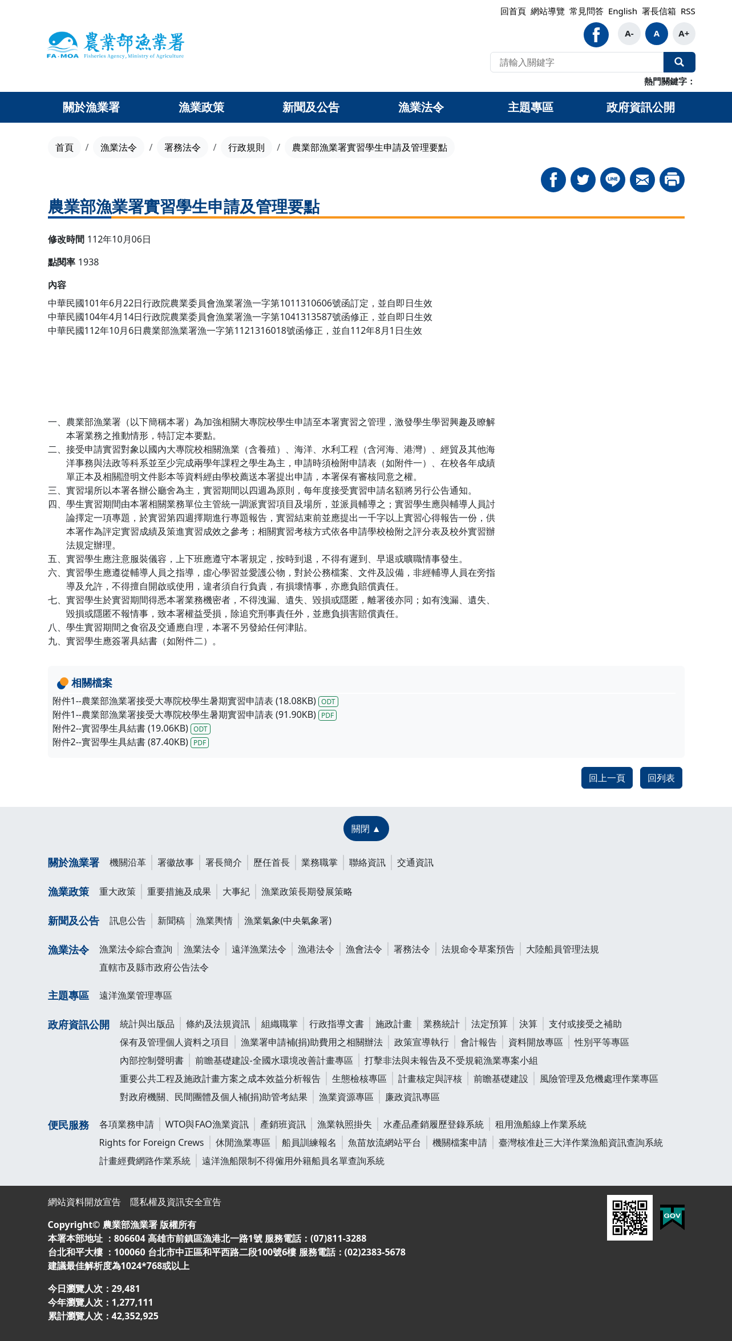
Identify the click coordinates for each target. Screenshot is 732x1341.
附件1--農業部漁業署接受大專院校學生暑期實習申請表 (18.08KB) (195, 700)
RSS (688, 11)
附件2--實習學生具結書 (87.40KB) (130, 742)
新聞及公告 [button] (310, 107)
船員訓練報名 (309, 1142)
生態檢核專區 (359, 1078)
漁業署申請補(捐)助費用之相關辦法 (312, 1042)
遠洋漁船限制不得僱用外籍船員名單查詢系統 (293, 1160)
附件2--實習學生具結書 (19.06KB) (131, 728)
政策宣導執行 (421, 1042)
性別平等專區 (602, 1042)
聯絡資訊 (367, 862)
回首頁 (513, 11)
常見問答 (586, 11)
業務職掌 (319, 862)
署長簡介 (223, 862)
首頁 (64, 147)
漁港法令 (316, 949)
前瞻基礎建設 (501, 1078)
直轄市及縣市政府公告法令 (154, 967)
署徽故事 (175, 862)
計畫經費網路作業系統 (145, 1160)
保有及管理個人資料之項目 (174, 1042)
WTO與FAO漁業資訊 (207, 1124)
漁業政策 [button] (201, 107)
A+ (683, 33)
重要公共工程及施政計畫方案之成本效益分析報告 (220, 1078)
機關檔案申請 (459, 1142)
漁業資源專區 (346, 1096)
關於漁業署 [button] (91, 107)
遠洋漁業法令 (259, 949)
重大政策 (117, 891)
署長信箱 (659, 11)
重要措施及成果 (179, 891)
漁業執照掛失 (344, 1124)
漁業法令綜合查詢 (135, 949)
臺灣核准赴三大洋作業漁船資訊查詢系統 (581, 1142)
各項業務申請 (126, 1124)
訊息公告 (128, 920)
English (622, 11)
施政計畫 (393, 1023)
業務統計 (441, 1023)
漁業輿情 (214, 920)
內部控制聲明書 (152, 1060)
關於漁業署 (73, 862)
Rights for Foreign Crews (151, 1142)
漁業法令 (118, 147)
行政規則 (246, 147)
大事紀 (236, 891)
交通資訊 (415, 862)
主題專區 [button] (530, 107)
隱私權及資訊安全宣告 (175, 1201)
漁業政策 (68, 891)
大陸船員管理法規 (562, 949)
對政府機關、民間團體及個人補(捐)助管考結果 (214, 1096)
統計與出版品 (147, 1023)
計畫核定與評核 (430, 1078)
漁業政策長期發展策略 (307, 891)
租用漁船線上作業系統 (541, 1124)
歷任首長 (271, 862)
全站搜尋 (679, 62)
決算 (528, 1023)
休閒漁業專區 (243, 1142)
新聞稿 (171, 920)
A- (629, 33)
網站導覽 (548, 11)
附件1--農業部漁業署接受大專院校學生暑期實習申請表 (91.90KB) (194, 714)
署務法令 (182, 147)
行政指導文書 (336, 1023)
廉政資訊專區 (412, 1096)
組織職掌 (279, 1023)
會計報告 (478, 1042)
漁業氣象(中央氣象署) (288, 920)
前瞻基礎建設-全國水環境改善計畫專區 (274, 1060)
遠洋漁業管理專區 (135, 995)
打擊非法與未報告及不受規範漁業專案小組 (451, 1060)
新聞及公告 (73, 920)
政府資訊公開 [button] (640, 107)
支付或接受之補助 (585, 1023)
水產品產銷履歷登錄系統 (433, 1124)
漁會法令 (364, 949)
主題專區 (68, 995)
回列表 (661, 778)
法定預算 (489, 1023)
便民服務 (68, 1125)
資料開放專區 (535, 1042)
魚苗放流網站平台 (384, 1142)
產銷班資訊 (283, 1124)
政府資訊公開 (79, 1024)
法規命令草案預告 (478, 949)
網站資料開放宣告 (84, 1201)
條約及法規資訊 (218, 1023)
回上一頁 (607, 778)
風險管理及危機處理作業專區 (599, 1078)
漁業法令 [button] (421, 107)
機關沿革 (128, 862)
